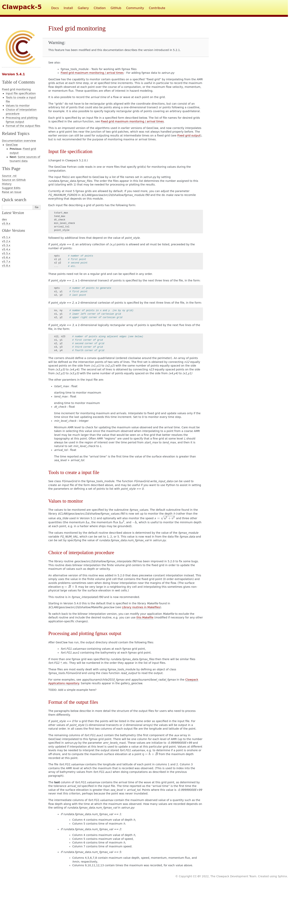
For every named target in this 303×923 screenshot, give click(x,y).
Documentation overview (19, 140)
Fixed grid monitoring (16, 89)
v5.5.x (6, 253)
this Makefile (144, 617)
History (7, 183)
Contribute (157, 8)
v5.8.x (6, 265)
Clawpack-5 (22, 7)
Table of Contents (18, 82)
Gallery (83, 8)
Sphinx (282, 876)
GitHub (116, 8)
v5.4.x (6, 249)
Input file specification (21, 93)
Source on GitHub (14, 179)
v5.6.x (6, 257)
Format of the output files (23, 125)
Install (68, 8)
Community (135, 8)
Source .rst (9, 175)
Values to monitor (18, 105)
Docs (55, 8)
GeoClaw (12, 144)
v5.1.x (6, 237)
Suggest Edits (11, 188)
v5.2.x (6, 241)
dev (4, 219)
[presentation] (164, 518)
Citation (100, 8)
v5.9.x (6, 223)
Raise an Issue (11, 192)
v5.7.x (6, 261)
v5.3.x (6, 245)
